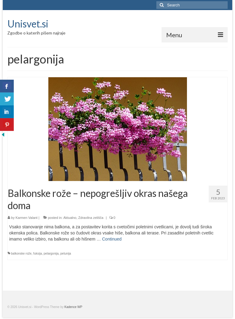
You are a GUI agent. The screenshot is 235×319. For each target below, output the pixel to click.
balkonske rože (21, 253)
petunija (65, 253)
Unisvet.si (27, 24)
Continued (111, 239)
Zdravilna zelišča (90, 217)
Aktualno (69, 217)
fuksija (37, 253)
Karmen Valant (27, 217)
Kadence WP (73, 307)
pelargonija (51, 253)
